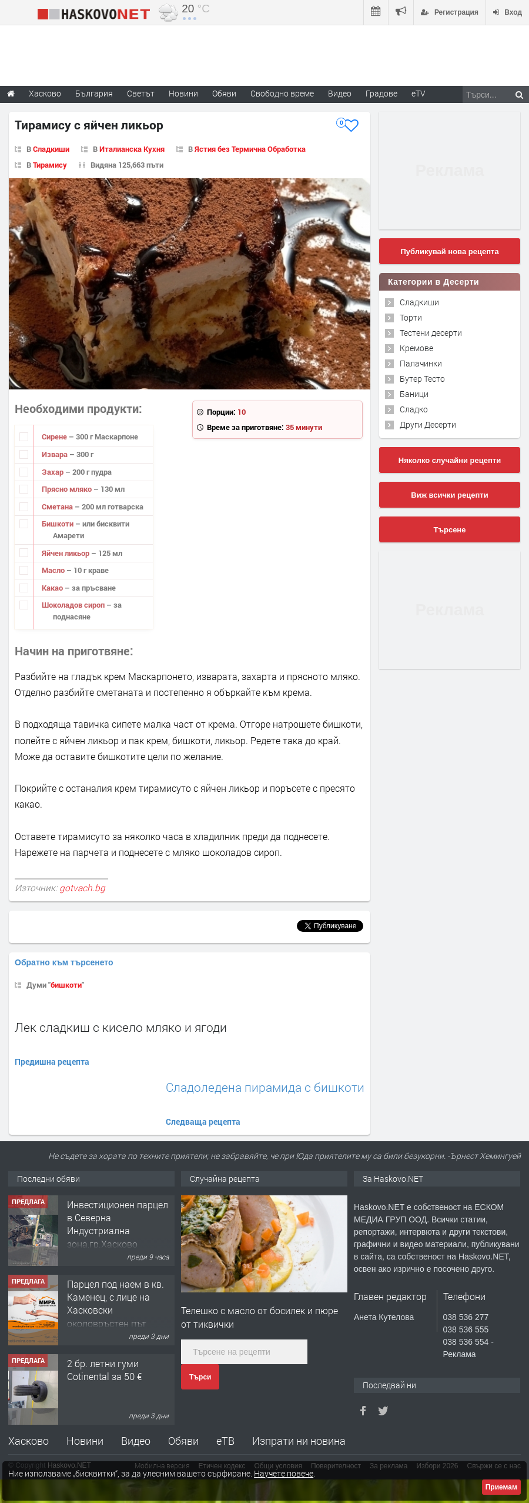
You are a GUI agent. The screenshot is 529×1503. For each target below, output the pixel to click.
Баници (414, 393)
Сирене (55, 436)
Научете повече (283, 1473)
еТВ (225, 1441)
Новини (183, 93)
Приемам (501, 1487)
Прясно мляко (67, 489)
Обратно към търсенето (64, 962)
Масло (54, 570)
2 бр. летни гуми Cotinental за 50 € (104, 1369)
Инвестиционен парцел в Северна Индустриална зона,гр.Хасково (117, 1224)
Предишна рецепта (52, 1061)
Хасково (28, 1441)
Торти (411, 317)
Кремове (416, 348)
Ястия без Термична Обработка (250, 149)
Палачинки (421, 363)
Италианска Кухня (132, 149)
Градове (381, 93)
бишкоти (66, 984)
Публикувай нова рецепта (449, 251)
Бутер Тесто (422, 378)
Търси (200, 1377)
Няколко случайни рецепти (450, 460)
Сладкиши (51, 149)
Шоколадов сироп (74, 604)
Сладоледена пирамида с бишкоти (265, 1087)
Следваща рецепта (203, 1121)
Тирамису (50, 164)
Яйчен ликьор (66, 553)
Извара (55, 454)
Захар (53, 471)
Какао (53, 587)
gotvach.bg (82, 888)
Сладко (414, 409)
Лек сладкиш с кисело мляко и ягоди (121, 1027)
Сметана (58, 506)
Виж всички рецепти (449, 495)
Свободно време (282, 93)
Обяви (183, 1441)
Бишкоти (58, 523)
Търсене (450, 529)
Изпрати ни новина (299, 1441)
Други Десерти (428, 424)
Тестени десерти (431, 332)
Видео (135, 1441)
